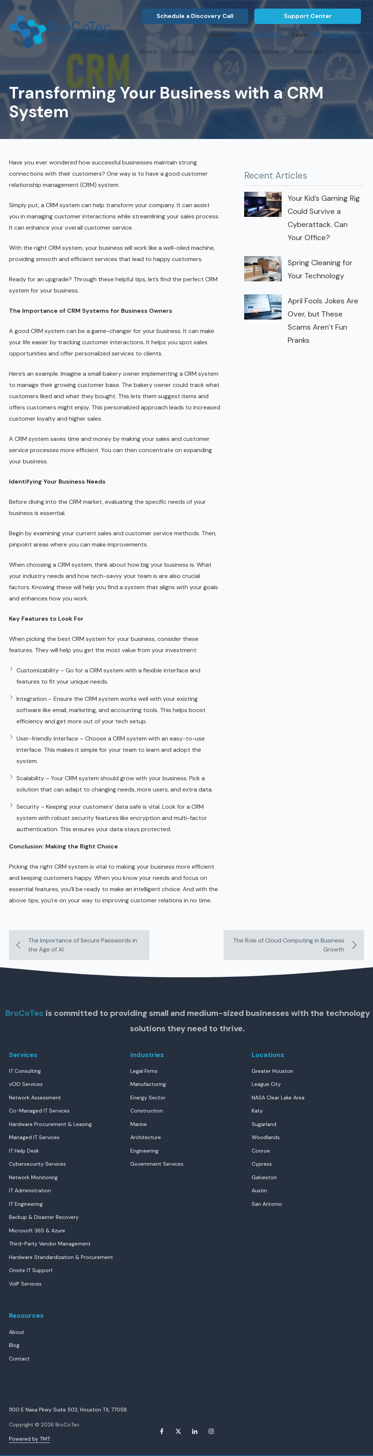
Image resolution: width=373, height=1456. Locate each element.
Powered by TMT (29, 1438)
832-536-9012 (335, 35)
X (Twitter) (178, 1431)
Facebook (161, 1431)
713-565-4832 (259, 35)
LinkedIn (194, 1431)
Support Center (308, 16)
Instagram (211, 1431)
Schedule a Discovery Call (195, 16)
